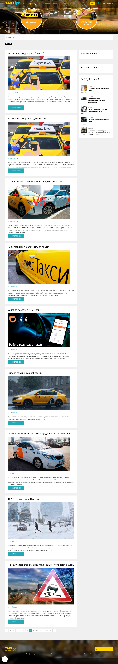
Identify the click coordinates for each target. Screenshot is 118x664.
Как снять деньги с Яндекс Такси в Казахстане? (97, 110)
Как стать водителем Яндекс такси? (98, 120)
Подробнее (16, 108)
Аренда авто (36, 4)
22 (47, 631)
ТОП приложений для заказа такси (98, 89)
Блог (55, 4)
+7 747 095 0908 (106, 3)
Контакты (63, 4)
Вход (92, 3)
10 (37, 631)
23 (50, 631)
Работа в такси (55, 654)
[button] (5, 659)
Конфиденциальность (34, 654)
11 (40, 631)
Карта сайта (88, 654)
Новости (47, 4)
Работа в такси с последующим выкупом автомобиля (96, 100)
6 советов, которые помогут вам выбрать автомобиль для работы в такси (99, 132)
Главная (26, 4)
